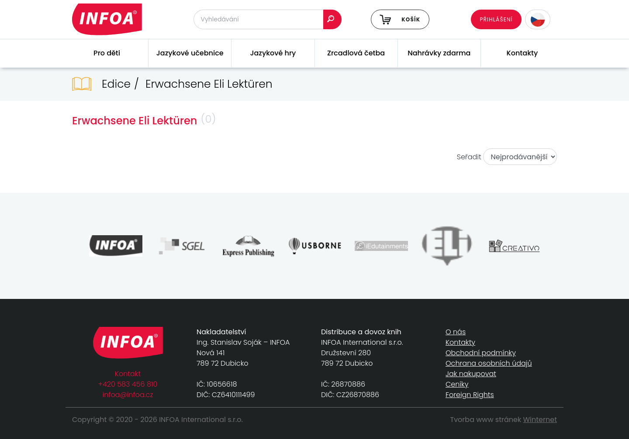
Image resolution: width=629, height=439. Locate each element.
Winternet (540, 420)
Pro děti (106, 53)
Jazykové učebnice (190, 53)
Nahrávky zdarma (439, 53)
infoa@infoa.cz (128, 395)
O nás (456, 332)
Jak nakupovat (471, 374)
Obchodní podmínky (481, 353)
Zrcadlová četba (356, 53)
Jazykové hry (273, 53)
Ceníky (457, 384)
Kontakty (522, 53)
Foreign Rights (470, 395)
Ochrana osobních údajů (489, 363)
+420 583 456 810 (128, 384)
